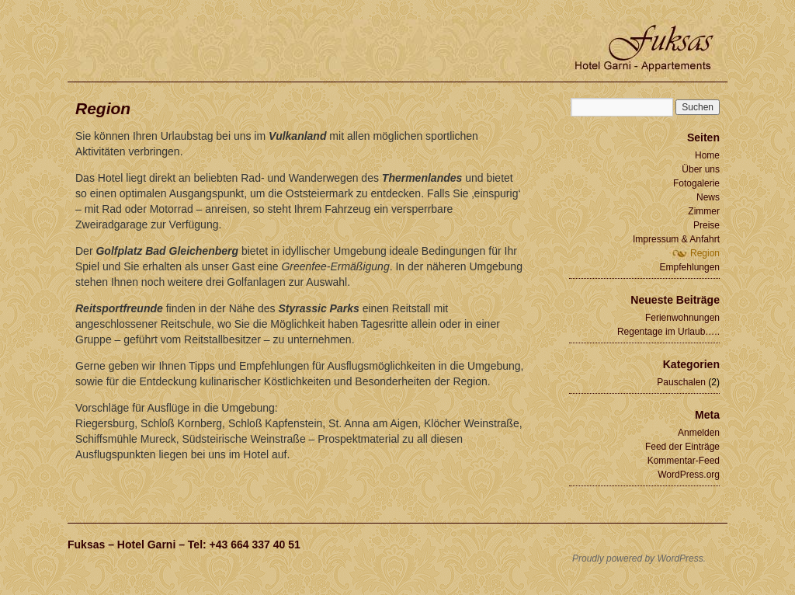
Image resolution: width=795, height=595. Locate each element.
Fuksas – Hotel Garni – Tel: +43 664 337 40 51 (184, 544)
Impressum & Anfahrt (676, 239)
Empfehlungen (690, 267)
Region (705, 253)
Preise (706, 225)
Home (707, 155)
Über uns (701, 169)
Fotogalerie (696, 183)
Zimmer (704, 211)
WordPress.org (689, 474)
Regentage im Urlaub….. (668, 331)
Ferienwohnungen (682, 317)
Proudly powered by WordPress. (639, 558)
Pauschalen (681, 382)
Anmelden (699, 432)
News (708, 197)
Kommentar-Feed (683, 460)
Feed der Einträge (682, 446)
